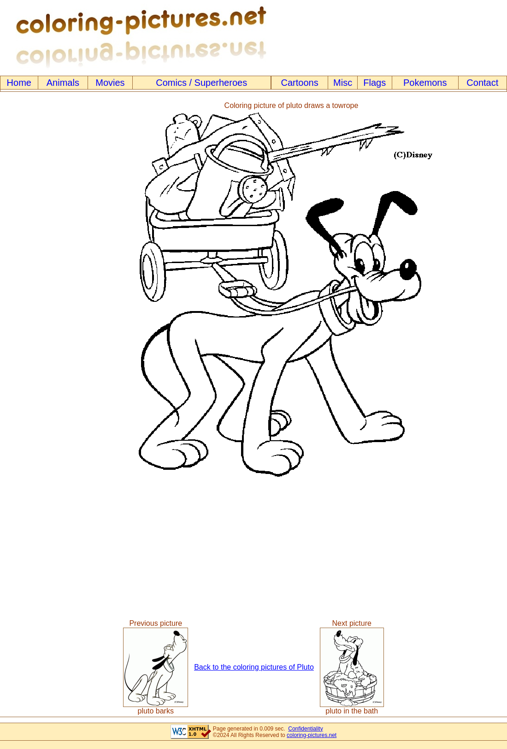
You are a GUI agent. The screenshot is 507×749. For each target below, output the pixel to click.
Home (19, 83)
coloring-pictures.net (311, 735)
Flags (374, 83)
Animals (63, 83)
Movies (109, 83)
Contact (482, 83)
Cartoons (299, 83)
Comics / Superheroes (201, 83)
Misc (342, 83)
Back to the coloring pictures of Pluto (254, 667)
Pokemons (425, 83)
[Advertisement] (38, 290)
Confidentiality (305, 728)
